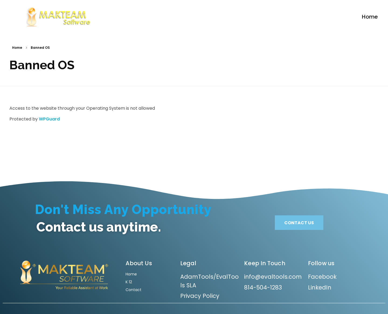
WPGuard (49, 119)
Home (17, 47)
